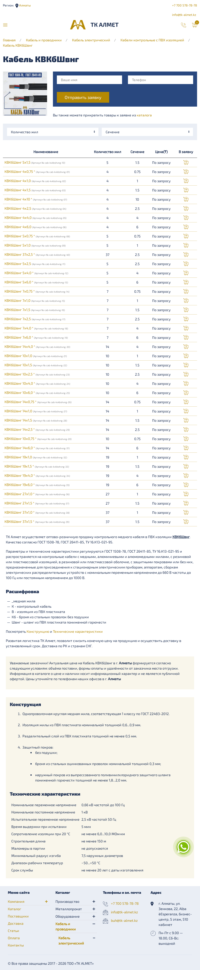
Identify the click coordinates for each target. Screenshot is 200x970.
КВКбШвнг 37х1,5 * (36, 521)
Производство (67, 901)
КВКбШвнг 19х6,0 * (37, 484)
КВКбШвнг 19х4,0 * (37, 475)
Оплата (14, 938)
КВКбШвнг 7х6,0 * (36, 337)
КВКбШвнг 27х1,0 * (37, 494)
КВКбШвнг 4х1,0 (35, 181)
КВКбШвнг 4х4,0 (35, 217)
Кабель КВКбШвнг (18, 45)
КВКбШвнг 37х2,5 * (37, 254)
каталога (144, 115)
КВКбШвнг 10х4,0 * (37, 383)
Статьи (13, 930)
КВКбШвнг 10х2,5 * (37, 374)
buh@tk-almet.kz (124, 920)
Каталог (14, 909)
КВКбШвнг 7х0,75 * (36, 291)
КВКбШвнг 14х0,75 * (37, 402)
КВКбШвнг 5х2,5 (34, 263)
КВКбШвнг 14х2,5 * (37, 429)
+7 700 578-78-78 (184, 5)
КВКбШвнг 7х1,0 (34, 300)
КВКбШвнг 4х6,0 (35, 227)
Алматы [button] (24, 5)
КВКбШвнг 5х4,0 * (36, 273)
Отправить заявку (83, 97)
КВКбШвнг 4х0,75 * (37, 171)
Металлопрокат (68, 909)
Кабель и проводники (44, 40)
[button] (5, 25)
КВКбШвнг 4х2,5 (35, 208)
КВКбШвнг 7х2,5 (34, 319)
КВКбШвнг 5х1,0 (35, 245)
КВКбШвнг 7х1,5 (34, 309)
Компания (16, 901)
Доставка (15, 923)
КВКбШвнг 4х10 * (35, 199)
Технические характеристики (78, 631)
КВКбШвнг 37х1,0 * (37, 512)
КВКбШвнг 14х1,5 (35, 420)
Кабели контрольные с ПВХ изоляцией (152, 40)
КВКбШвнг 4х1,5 (35, 190)
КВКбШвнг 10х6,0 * (37, 392)
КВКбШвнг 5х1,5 (34, 162)
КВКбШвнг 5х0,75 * (37, 236)
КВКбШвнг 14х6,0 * (37, 448)
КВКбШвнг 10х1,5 (35, 365)
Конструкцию (38, 631)
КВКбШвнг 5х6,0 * (36, 282)
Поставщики (18, 916)
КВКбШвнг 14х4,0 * (37, 346)
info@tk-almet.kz (184, 14)
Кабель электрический (91, 40)
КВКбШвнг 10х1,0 (35, 356)
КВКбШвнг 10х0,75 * (37, 438)
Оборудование (67, 916)
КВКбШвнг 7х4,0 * (36, 328)
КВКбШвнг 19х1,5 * (36, 466)
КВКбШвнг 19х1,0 (35, 457)
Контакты (16, 945)
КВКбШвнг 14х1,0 (35, 411)
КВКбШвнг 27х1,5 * (36, 503)
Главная (9, 40)
